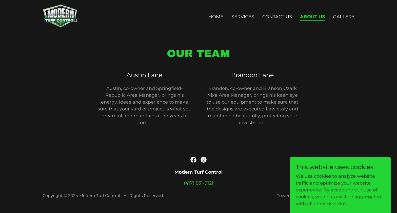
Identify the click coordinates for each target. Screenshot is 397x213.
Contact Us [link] (277, 17)
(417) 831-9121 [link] (198, 183)
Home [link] (215, 17)
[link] (60, 16)
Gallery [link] (343, 17)
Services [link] (242, 17)
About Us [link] (312, 17)
